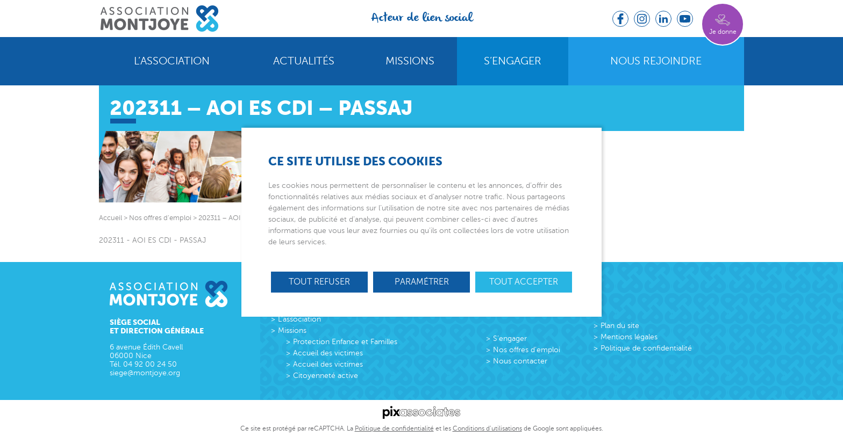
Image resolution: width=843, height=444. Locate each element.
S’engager (512, 61)
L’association (172, 61)
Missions (409, 61)
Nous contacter (520, 361)
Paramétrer (422, 281)
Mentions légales (629, 337)
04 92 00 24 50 (150, 364)
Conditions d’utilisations (487, 428)
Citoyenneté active (325, 376)
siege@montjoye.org (145, 373)
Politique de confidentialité (646, 348)
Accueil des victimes (328, 353)
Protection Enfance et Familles (345, 342)
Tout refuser (319, 281)
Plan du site (620, 326)
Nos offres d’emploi (526, 350)
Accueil (110, 218)
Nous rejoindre (656, 61)
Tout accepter (523, 281)
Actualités (303, 61)
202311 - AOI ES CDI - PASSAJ (152, 240)
